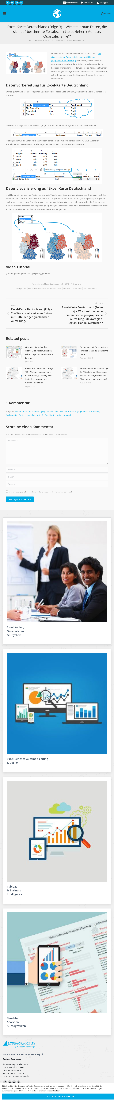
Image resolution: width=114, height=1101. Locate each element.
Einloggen (102, 2)
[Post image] (14, 352)
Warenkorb (87, 2)
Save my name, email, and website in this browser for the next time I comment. (40, 492)
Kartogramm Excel (90, 288)
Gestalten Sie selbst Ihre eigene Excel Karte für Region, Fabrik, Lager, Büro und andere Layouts (39, 352)
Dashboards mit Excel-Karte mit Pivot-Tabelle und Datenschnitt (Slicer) (94, 351)
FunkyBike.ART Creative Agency (63, 1098)
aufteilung (66, 288)
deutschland (77, 288)
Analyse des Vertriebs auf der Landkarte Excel (44, 288)
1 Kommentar (76, 284)
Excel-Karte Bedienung (50, 284)
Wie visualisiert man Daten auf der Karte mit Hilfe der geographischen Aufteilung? (76, 57)
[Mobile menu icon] (5, 13)
